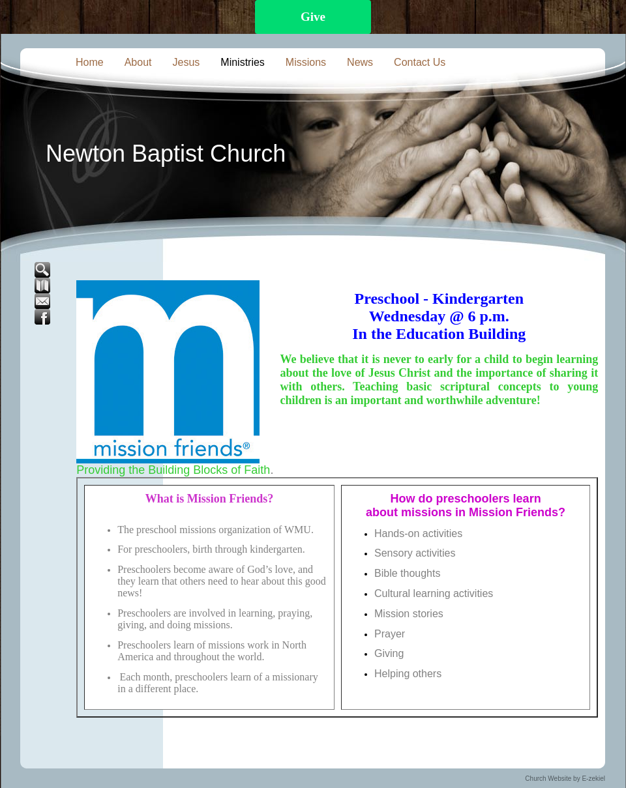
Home (90, 62)
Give (313, 16)
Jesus (186, 62)
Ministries (242, 62)
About (138, 62)
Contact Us (419, 62)
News (360, 62)
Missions (306, 62)
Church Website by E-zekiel (565, 778)
